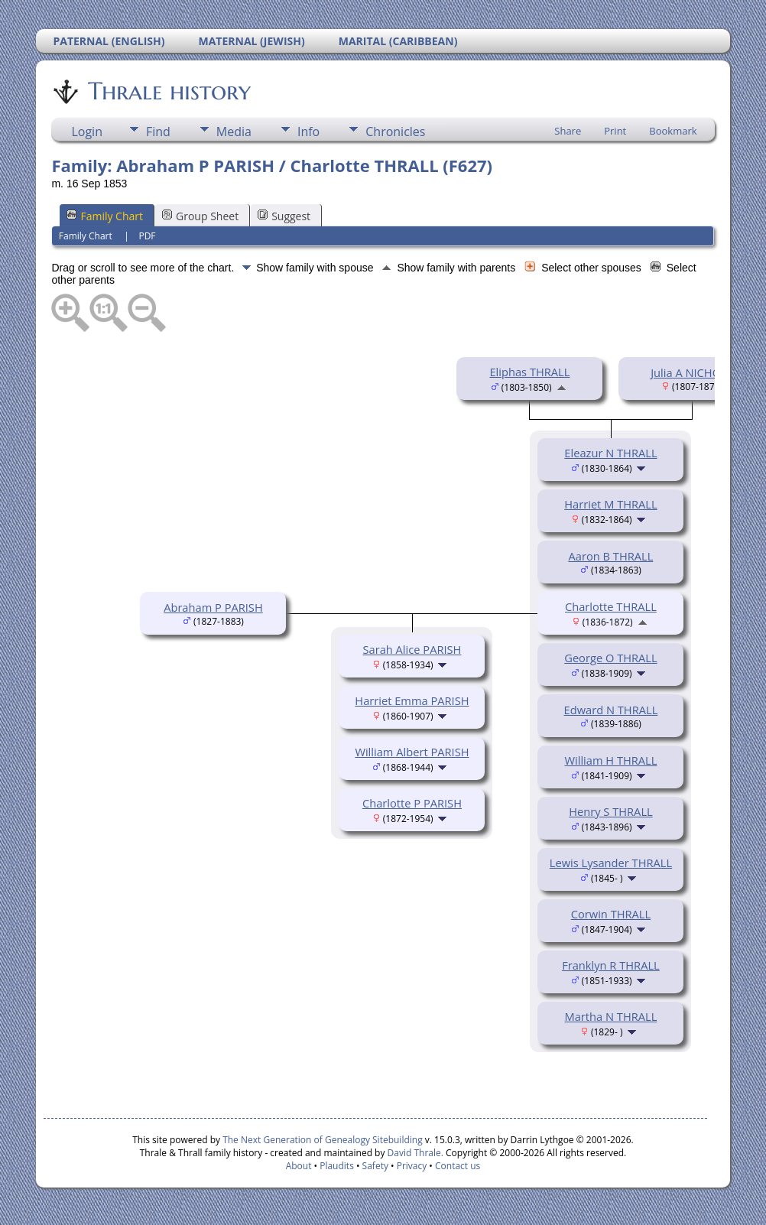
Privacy (412, 1165)
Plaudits (337, 1165)
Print (615, 131)
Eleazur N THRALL (610, 452)
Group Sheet (200, 216)
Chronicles (395, 131)
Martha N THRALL (611, 1016)
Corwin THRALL (611, 913)
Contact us (457, 1165)
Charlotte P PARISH (412, 803)
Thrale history (168, 91)
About (299, 1165)
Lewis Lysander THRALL (611, 862)
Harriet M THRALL (610, 504)
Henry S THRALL (611, 811)
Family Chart (105, 216)
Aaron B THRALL (611, 556)
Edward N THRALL (611, 709)
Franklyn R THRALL (611, 965)
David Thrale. (414, 1152)
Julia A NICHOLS (692, 372)
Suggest (284, 216)
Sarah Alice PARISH (411, 649)
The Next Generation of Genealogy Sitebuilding (322, 1139)
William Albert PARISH (412, 751)
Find (158, 131)
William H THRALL (610, 760)
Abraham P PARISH (213, 607)
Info (308, 131)
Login (86, 131)
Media (234, 131)
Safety (375, 1165)
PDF (146, 235)
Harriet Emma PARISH (412, 700)
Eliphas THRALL (529, 371)
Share (567, 131)
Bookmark (672, 131)
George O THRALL (610, 657)
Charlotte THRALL (611, 606)
